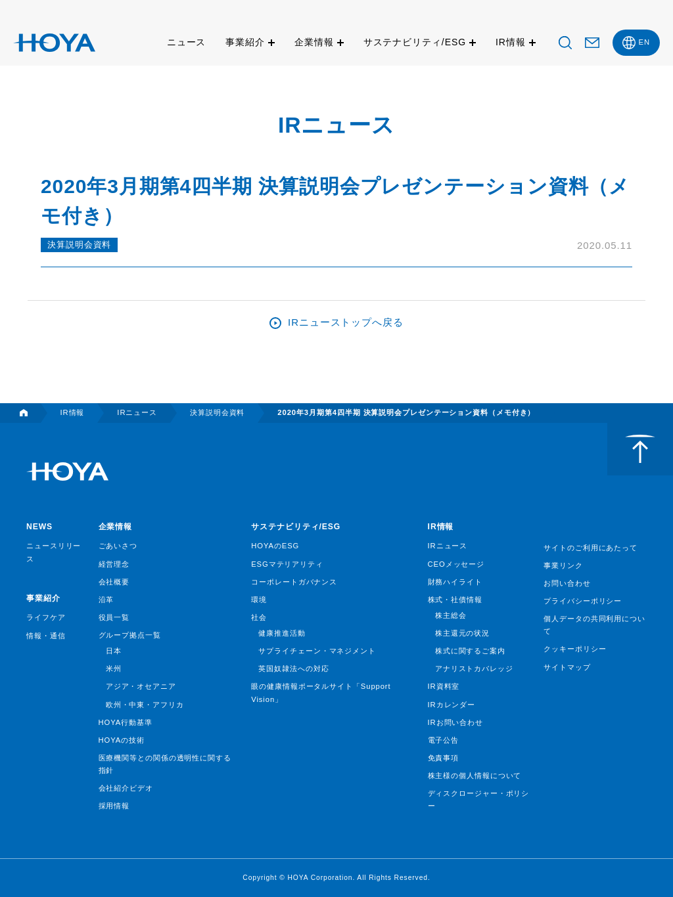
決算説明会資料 (79, 245)
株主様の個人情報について (475, 775)
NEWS (39, 526)
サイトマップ (567, 667)
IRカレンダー (452, 705)
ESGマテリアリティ (287, 564)
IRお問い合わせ (455, 722)
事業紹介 (245, 42)
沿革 (106, 599)
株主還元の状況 (462, 633)
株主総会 (451, 615)
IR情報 (511, 42)
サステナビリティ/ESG (414, 42)
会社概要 (114, 582)
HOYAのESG (275, 546)
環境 (259, 599)
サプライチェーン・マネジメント (317, 651)
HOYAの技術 (122, 740)
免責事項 (443, 758)
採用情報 (114, 806)
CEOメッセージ (456, 564)
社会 (259, 617)
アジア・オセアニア (141, 686)
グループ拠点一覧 (130, 635)
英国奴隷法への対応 (293, 668)
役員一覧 (114, 617)
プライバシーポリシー (583, 601)
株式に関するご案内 (470, 651)
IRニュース (448, 546)
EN (644, 42)
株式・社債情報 (455, 599)
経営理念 (114, 564)
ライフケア (46, 617)
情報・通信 (46, 636)
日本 (114, 651)
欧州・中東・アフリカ (145, 705)
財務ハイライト (455, 582)
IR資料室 (444, 686)
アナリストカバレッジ (474, 668)
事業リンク (563, 565)
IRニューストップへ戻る (346, 322)
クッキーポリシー (575, 649)
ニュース (186, 42)
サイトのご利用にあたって (591, 548)
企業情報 (314, 42)
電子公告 (443, 740)
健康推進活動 (281, 633)
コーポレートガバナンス (294, 582)
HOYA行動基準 (125, 722)
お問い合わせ (567, 583)
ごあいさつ (118, 546)
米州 (114, 668)
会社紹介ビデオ (126, 788)
